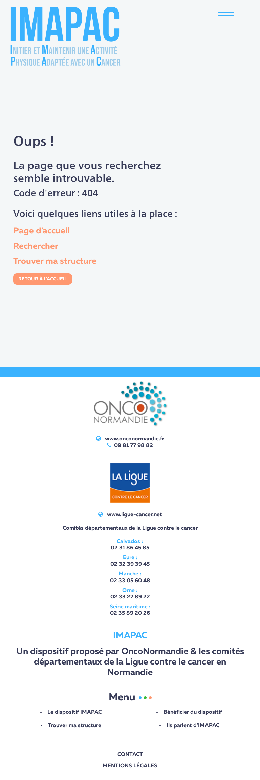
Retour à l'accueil (42, 279)
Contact (130, 754)
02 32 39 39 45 (130, 564)
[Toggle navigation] (226, 16)
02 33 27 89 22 (130, 597)
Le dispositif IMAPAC (74, 712)
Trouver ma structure (54, 261)
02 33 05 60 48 (130, 581)
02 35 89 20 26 (130, 613)
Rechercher (35, 246)
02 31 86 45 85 (130, 548)
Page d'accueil (41, 231)
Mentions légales (130, 766)
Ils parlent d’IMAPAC (193, 726)
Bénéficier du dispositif (193, 712)
